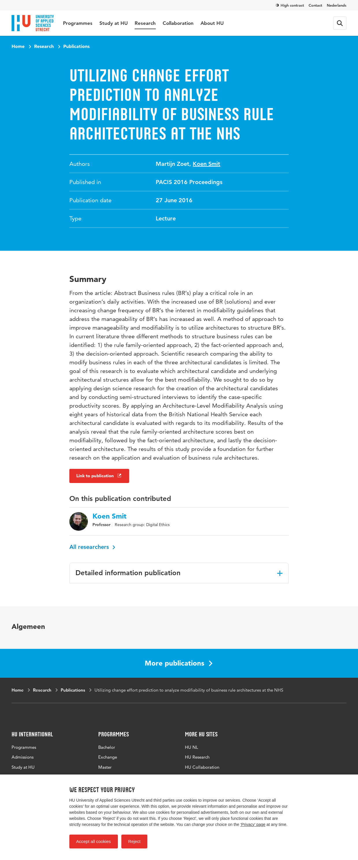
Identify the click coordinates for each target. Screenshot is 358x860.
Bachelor (106, 747)
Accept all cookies (93, 841)
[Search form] (339, 23)
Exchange (107, 757)
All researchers (92, 546)
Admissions (23, 757)
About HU (212, 23)
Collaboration (178, 23)
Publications (76, 46)
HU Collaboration (202, 767)
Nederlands (336, 5)
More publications (178, 663)
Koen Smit (206, 163)
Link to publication (99, 475)
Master (105, 767)
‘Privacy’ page (253, 824)
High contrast (290, 5)
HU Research (197, 757)
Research (145, 23)
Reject (134, 841)
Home (18, 46)
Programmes (77, 23)
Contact (315, 5)
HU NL (191, 747)
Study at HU (113, 23)
